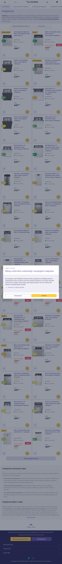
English (7, 268)
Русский (12, 268)
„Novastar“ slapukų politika (14, 287)
